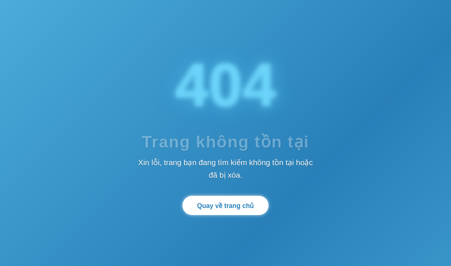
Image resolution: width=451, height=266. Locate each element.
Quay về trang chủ (225, 205)
